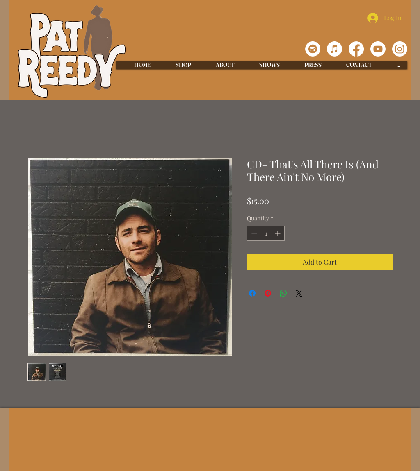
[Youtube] (378, 49)
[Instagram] (399, 49)
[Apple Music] (334, 49)
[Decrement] (253, 233)
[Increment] (278, 233)
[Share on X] (299, 293)
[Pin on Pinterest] (268, 293)
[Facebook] (356, 49)
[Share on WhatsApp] (283, 293)
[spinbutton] (265, 233)
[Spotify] (312, 49)
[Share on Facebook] (252, 293)
